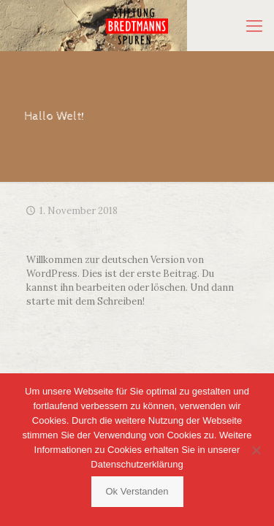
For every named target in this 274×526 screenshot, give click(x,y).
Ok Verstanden (137, 491)
